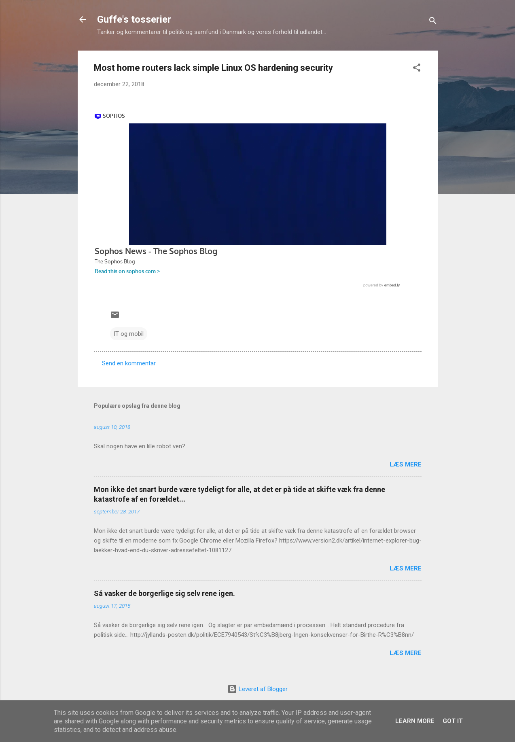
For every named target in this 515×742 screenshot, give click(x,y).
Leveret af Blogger (257, 689)
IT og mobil (129, 333)
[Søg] (433, 22)
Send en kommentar (129, 363)
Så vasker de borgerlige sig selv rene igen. (164, 593)
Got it (453, 721)
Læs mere (406, 464)
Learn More (414, 721)
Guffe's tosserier (134, 19)
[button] (417, 69)
